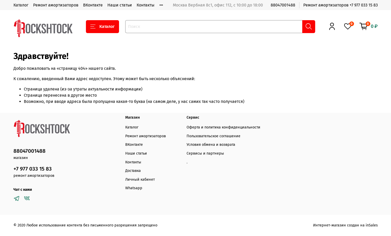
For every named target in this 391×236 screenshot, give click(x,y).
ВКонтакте (93, 5)
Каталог (20, 5)
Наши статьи (119, 5)
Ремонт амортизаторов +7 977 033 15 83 (340, 5)
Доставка (133, 171)
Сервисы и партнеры (205, 153)
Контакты (145, 5)
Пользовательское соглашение (213, 136)
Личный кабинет (140, 179)
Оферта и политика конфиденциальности (223, 127)
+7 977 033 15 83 (32, 169)
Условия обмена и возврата (211, 144)
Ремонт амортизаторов (55, 5)
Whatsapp (133, 188)
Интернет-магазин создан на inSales (345, 225)
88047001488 (283, 5)
